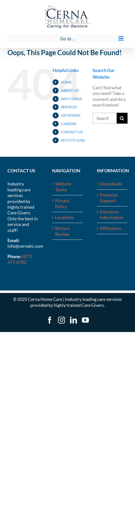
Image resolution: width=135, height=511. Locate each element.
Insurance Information (111, 214)
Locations (64, 217)
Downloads (111, 183)
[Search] (122, 118)
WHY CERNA (71, 99)
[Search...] (105, 118)
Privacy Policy (62, 203)
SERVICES (69, 107)
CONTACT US (72, 132)
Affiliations (110, 228)
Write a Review (62, 231)
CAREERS (68, 124)
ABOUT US (69, 90)
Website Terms (63, 186)
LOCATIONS (70, 115)
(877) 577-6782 (73, 140)
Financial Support (108, 197)
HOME (66, 82)
